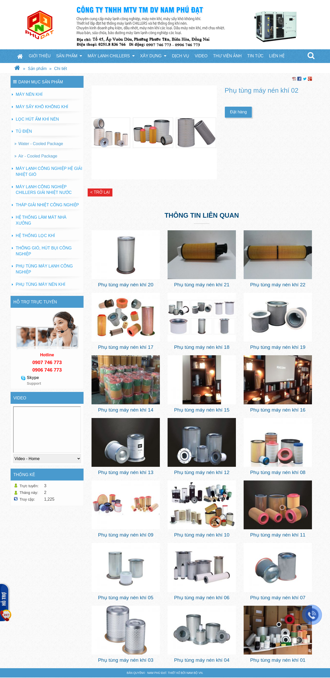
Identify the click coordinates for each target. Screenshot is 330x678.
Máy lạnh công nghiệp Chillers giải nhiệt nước (44, 190)
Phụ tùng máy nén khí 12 (201, 472)
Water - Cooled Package (40, 143)
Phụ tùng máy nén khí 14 (125, 410)
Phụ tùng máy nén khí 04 (201, 660)
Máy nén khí (29, 94)
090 (36, 362)
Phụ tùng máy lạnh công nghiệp (44, 269)
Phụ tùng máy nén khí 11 (278, 535)
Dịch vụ (180, 56)
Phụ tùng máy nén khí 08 (278, 472)
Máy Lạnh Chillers (111, 56)
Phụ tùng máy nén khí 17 (125, 347)
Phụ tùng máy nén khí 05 (125, 597)
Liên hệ (277, 56)
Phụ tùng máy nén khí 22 (278, 284)
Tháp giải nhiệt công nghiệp (47, 205)
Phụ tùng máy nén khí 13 (125, 472)
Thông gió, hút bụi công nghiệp (44, 251)
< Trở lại (100, 192)
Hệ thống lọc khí (35, 235)
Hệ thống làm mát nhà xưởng (41, 220)
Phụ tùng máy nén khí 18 (201, 347)
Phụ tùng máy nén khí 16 (278, 410)
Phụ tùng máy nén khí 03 (125, 660)
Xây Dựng (153, 56)
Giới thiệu (40, 56)
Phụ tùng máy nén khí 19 (278, 347)
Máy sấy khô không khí (42, 107)
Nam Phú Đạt (156, 672)
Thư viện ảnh (227, 56)
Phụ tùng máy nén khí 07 (278, 597)
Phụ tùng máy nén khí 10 (201, 535)
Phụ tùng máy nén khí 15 (201, 410)
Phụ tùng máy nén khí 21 (201, 284)
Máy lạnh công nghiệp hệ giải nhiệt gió (49, 171)
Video (201, 56)
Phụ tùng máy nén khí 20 (125, 284)
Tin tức (255, 56)
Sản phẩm (69, 56)
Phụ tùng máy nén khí (40, 284)
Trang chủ (20, 56)
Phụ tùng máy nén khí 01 (278, 660)
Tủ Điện (24, 131)
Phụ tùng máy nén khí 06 (201, 597)
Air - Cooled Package (37, 156)
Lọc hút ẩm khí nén (37, 119)
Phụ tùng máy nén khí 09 (125, 535)
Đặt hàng (238, 112)
